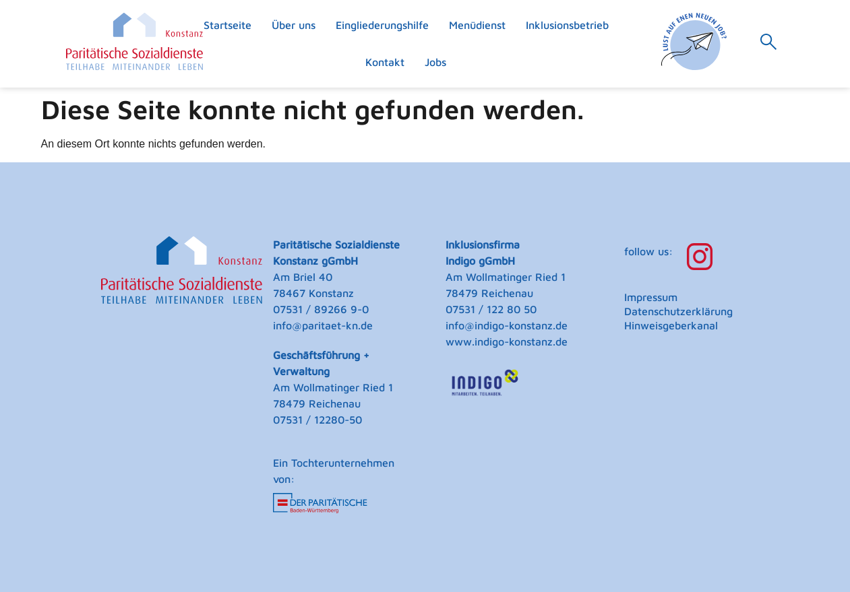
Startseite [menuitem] (227, 25)
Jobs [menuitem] (435, 62)
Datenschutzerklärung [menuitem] (678, 311)
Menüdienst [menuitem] (477, 25)
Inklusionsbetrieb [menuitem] (567, 25)
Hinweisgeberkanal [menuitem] (671, 325)
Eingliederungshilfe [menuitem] (382, 25)
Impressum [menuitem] (650, 297)
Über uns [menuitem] (293, 25)
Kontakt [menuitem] (384, 62)
